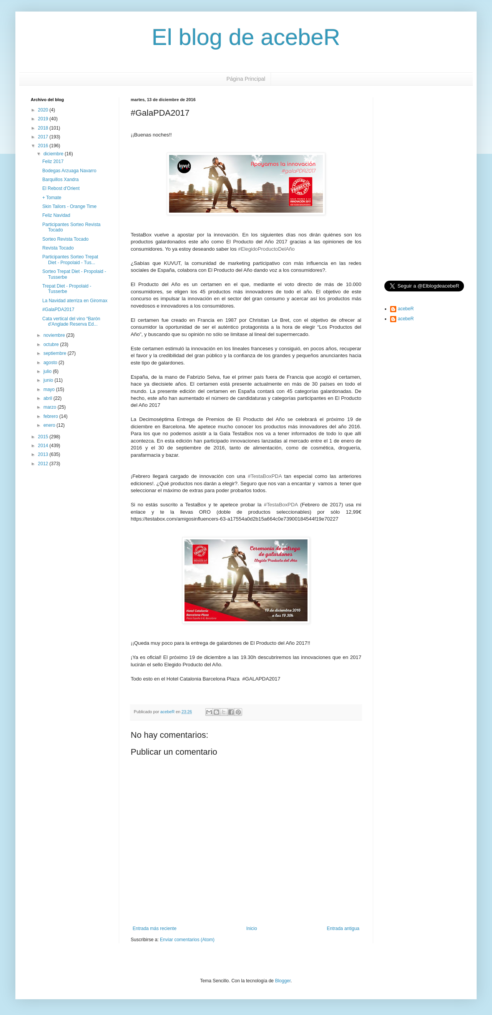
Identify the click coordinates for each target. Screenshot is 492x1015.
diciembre (54, 153)
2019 (44, 118)
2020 (44, 110)
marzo (50, 407)
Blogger (283, 980)
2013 (44, 454)
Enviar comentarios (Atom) (187, 939)
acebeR (406, 308)
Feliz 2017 (52, 161)
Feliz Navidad (56, 215)
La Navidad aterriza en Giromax (74, 300)
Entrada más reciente (154, 928)
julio (48, 371)
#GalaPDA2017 (58, 309)
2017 (44, 137)
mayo (49, 389)
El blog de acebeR (246, 37)
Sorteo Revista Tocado (65, 239)
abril (48, 398)
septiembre (55, 353)
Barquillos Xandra (60, 179)
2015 (44, 436)
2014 (44, 445)
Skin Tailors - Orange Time (69, 206)
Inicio (251, 928)
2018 (44, 128)
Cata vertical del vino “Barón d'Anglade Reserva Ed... (71, 321)
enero (50, 425)
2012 (44, 463)
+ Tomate (51, 197)
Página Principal (245, 79)
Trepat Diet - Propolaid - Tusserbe (66, 288)
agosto (50, 362)
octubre (51, 344)
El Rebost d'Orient (61, 188)
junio (49, 380)
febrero (51, 416)
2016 (44, 145)
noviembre (54, 335)
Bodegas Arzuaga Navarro (69, 170)
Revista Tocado (58, 248)
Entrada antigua (343, 928)
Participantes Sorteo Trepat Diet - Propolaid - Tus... (70, 259)
